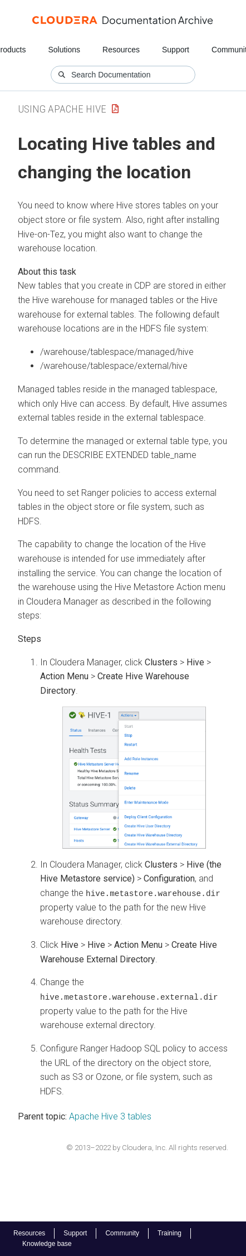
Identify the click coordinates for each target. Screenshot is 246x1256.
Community (122, 1233)
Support (175, 49)
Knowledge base (47, 1244)
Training (169, 1233)
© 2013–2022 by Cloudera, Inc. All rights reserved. (147, 1147)
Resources (121, 49)
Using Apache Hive (62, 109)
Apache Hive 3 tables (110, 1116)
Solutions (64, 49)
